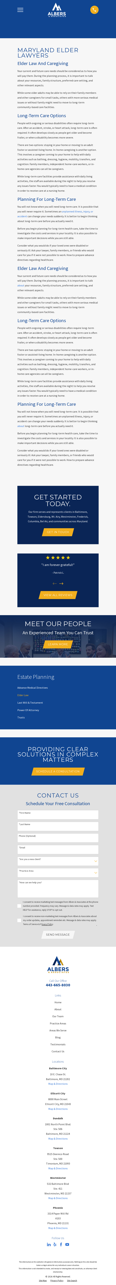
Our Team (58, 1017)
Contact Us (58, 1052)
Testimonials (58, 1045)
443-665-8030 (58, 986)
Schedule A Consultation (58, 772)
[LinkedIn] (49, 1246)
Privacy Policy (46, 925)
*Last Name (24, 825)
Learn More (58, 645)
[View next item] (61, 584)
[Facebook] (61, 1246)
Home (58, 1003)
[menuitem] (32, 688)
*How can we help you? (30, 883)
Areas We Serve (58, 1031)
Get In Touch (58, 532)
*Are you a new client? (30, 860)
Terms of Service (30, 925)
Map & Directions (58, 1085)
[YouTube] (67, 1246)
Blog (58, 1038)
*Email (22, 848)
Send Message (58, 935)
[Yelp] (55, 1246)
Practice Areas (58, 1024)
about (20, 285)
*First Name (25, 813)
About (58, 1010)
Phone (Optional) (27, 837)
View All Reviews (58, 595)
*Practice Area (26, 871)
